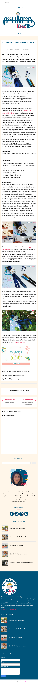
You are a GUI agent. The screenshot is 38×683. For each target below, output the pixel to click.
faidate (12, 49)
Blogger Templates (27, 681)
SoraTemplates (14, 681)
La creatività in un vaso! (16, 545)
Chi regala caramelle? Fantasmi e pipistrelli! (21, 563)
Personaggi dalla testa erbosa (17, 528)
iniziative (16, 49)
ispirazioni (20, 379)
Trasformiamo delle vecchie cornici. (20, 537)
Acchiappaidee (26, 679)
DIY (8, 49)
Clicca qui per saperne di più (8, 609)
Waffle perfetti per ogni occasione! (19, 554)
